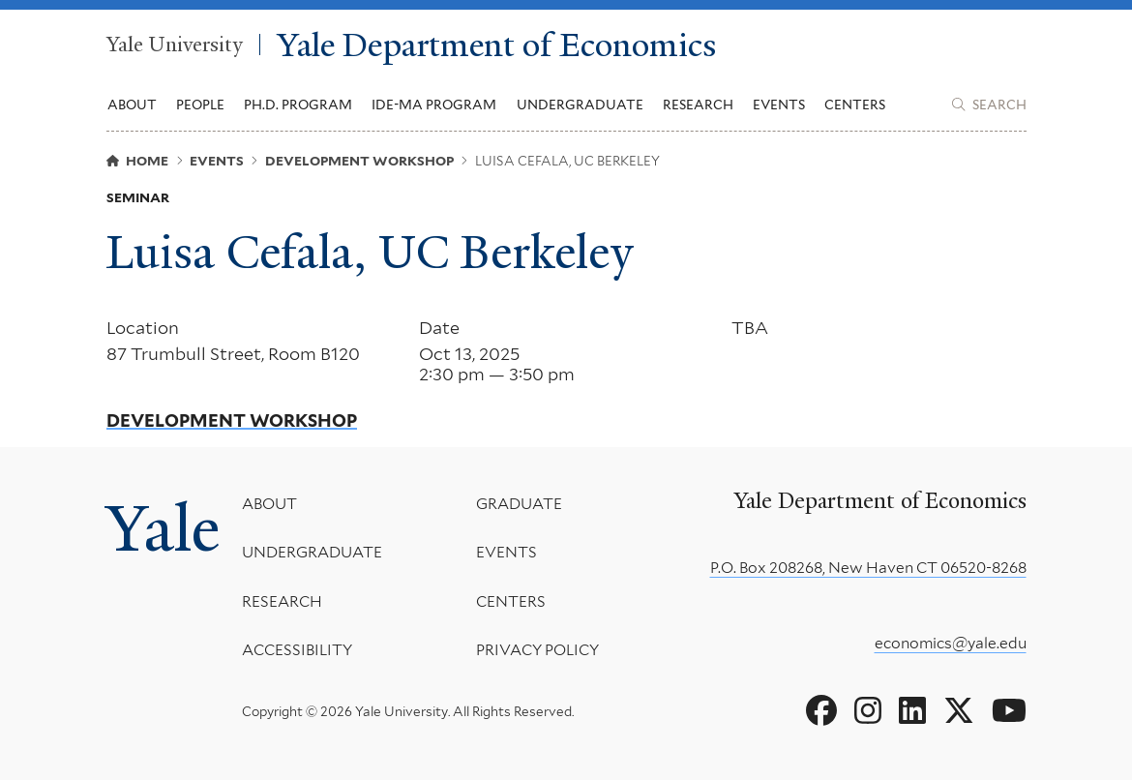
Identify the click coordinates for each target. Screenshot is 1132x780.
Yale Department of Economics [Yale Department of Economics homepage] (497, 44)
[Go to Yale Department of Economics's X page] (958, 711)
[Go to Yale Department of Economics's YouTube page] (1009, 711)
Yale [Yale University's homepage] (163, 529)
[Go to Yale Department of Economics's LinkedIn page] (912, 711)
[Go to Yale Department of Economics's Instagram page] (867, 711)
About (269, 504)
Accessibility (297, 651)
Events (779, 104)
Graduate (519, 504)
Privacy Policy (537, 651)
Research (282, 601)
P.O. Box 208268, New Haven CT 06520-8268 (868, 567)
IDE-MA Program (434, 104)
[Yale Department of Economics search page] (989, 104)
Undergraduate (312, 553)
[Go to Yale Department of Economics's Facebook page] (821, 711)
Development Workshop (231, 421)
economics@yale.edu (951, 643)
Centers (854, 104)
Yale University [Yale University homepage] (174, 45)
